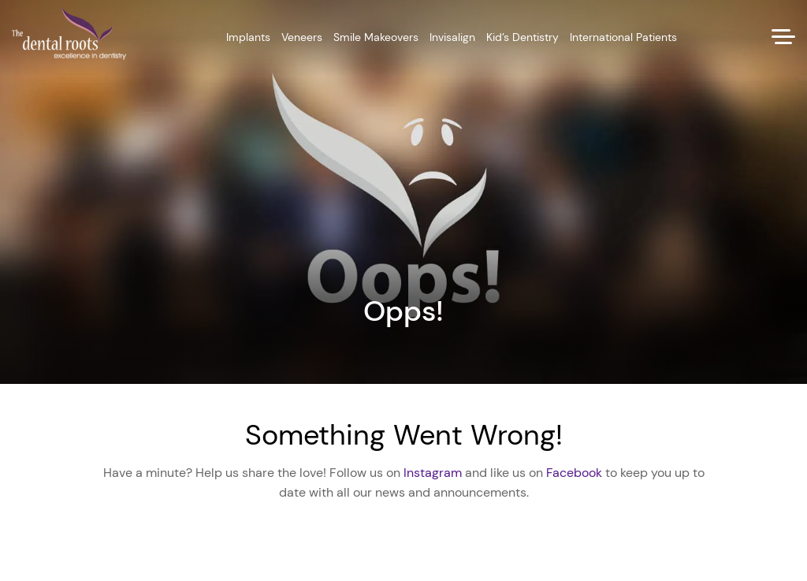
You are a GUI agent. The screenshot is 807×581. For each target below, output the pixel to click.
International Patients (623, 37)
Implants (248, 37)
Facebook (574, 472)
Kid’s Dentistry (522, 37)
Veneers (301, 37)
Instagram (433, 472)
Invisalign (452, 37)
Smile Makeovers (375, 37)
